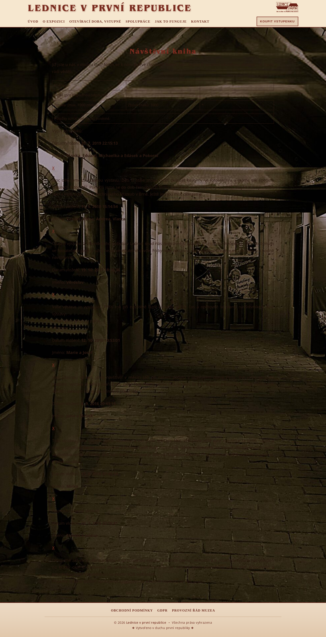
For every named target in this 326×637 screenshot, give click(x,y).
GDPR (162, 610)
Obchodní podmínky (132, 610)
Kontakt (200, 21)
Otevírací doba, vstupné (95, 21)
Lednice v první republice (110, 7)
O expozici (54, 21)
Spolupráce (138, 21)
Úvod (33, 21)
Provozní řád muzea (193, 610)
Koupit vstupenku (277, 21)
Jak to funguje (171, 21)
